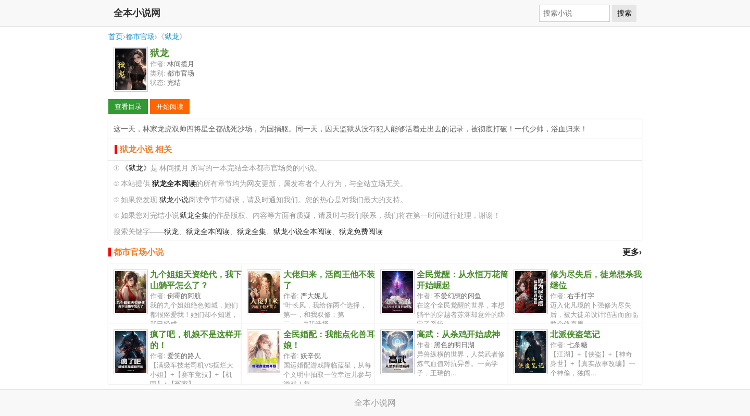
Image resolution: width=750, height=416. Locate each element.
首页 (115, 36)
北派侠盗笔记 (575, 334)
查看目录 (128, 107)
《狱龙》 (136, 168)
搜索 (624, 13)
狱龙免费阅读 (361, 232)
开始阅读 (169, 107)
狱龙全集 (194, 215)
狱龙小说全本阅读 (302, 232)
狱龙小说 (174, 200)
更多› (632, 252)
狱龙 (172, 36)
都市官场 (140, 36)
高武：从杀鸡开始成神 (458, 334)
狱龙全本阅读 (208, 232)
